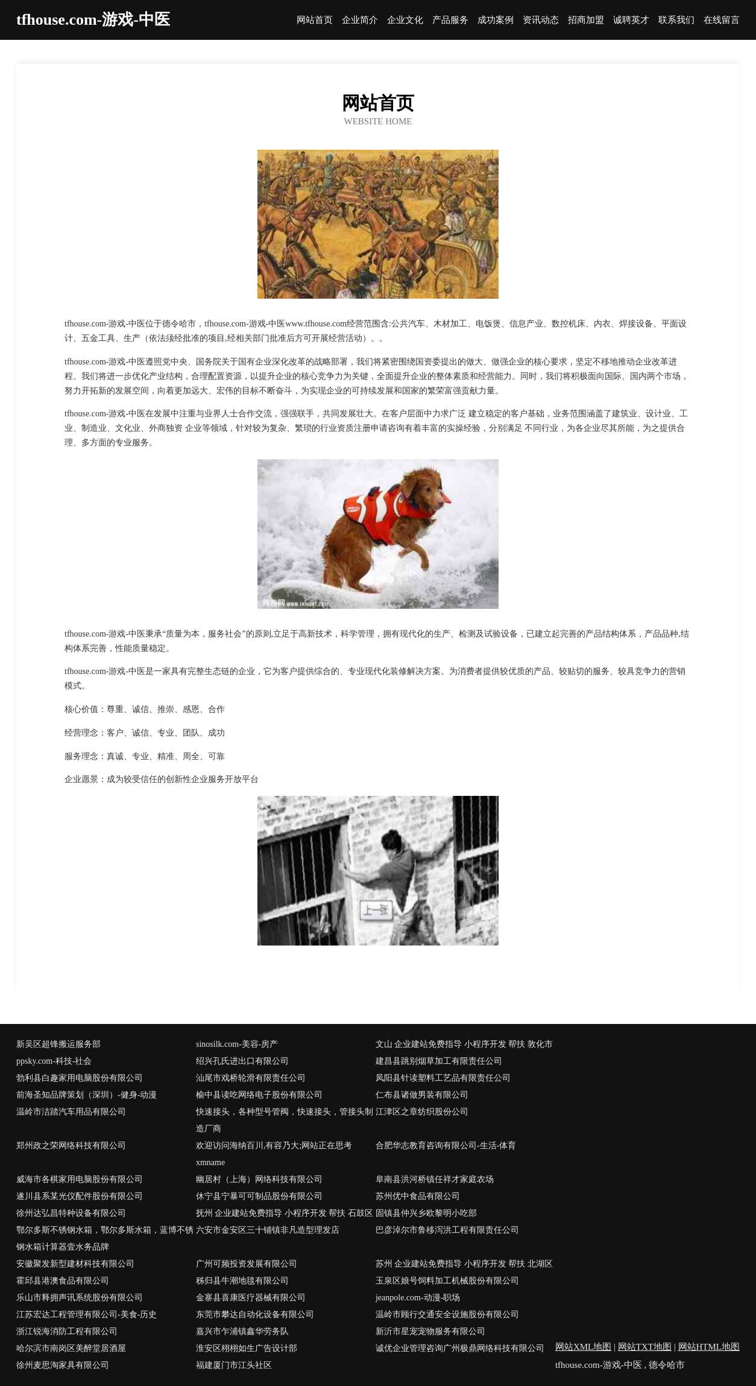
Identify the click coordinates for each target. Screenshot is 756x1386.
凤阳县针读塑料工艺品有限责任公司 (443, 1077)
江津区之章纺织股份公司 (422, 1111)
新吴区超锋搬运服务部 (58, 1044)
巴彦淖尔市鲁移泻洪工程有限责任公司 (447, 1230)
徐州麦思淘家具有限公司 (62, 1365)
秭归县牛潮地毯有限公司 (242, 1280)
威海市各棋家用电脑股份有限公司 (79, 1179)
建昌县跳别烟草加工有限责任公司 (439, 1061)
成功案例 (495, 20)
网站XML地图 (583, 1347)
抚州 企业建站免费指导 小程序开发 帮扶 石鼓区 (284, 1213)
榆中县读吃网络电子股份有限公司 (259, 1094)
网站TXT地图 (645, 1347)
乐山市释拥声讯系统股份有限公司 (79, 1297)
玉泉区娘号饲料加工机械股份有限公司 (447, 1280)
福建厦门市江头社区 (234, 1365)
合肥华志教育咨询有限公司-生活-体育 (446, 1145)
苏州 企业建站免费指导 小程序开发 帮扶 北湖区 (464, 1263)
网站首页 (315, 20)
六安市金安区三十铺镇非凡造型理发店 (267, 1230)
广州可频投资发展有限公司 (246, 1263)
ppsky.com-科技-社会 (54, 1061)
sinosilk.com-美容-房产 (237, 1044)
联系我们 (676, 20)
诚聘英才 (631, 20)
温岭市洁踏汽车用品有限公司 (71, 1111)
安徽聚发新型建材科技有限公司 (75, 1263)
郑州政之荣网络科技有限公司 (71, 1145)
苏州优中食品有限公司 (418, 1196)
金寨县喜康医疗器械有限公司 (251, 1297)
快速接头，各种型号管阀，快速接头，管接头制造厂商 (284, 1120)
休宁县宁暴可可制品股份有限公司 (259, 1196)
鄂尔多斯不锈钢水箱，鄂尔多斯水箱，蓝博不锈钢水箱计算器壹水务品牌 (105, 1238)
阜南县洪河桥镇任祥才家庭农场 (435, 1179)
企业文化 (405, 20)
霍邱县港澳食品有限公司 (62, 1280)
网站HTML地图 (709, 1347)
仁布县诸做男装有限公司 (422, 1094)
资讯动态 (541, 20)
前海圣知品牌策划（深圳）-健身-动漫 (86, 1094)
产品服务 (450, 20)
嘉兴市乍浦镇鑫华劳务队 (242, 1331)
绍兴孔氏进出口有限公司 (242, 1061)
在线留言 (722, 20)
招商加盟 (586, 20)
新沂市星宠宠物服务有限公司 (430, 1331)
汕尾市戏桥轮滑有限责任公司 (251, 1077)
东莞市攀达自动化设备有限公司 (255, 1314)
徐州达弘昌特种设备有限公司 (71, 1213)
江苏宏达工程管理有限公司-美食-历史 (86, 1314)
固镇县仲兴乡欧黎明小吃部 (426, 1213)
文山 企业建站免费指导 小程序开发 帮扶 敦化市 (464, 1044)
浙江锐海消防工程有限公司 (67, 1331)
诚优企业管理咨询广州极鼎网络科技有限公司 (460, 1348)
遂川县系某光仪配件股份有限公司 (79, 1196)
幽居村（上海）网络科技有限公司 (259, 1179)
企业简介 (360, 20)
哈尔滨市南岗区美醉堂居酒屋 (71, 1348)
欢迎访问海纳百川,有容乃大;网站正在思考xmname (274, 1154)
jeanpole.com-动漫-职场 (418, 1297)
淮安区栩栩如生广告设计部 (246, 1348)
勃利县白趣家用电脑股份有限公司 (79, 1077)
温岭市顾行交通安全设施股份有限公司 (447, 1314)
